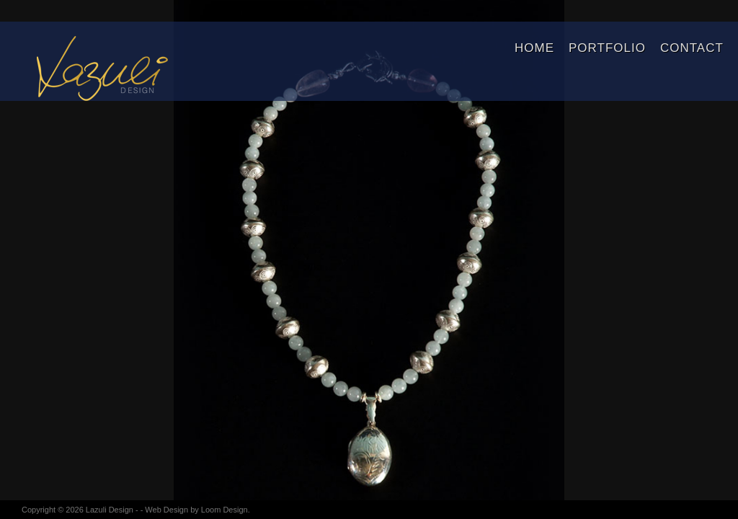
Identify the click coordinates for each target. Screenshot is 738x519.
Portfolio (607, 48)
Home (534, 48)
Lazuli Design (109, 509)
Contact (692, 48)
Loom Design (224, 509)
